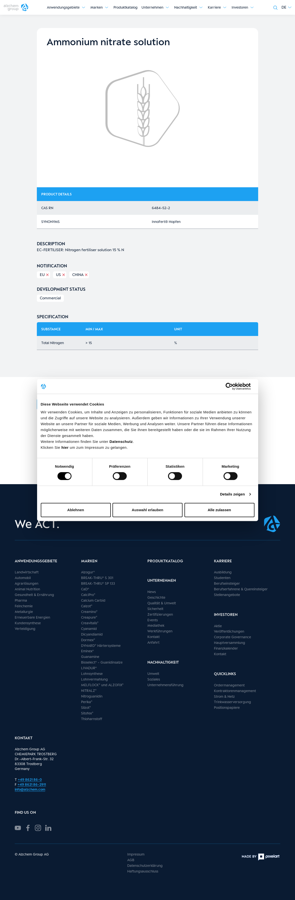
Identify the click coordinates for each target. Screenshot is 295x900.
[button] (286, 7)
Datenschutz (121, 441)
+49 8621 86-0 (30, 779)
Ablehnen (75, 510)
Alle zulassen (219, 510)
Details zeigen (232, 494)
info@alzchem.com (30, 789)
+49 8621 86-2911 (31, 784)
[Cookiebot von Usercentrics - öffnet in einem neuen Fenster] (232, 386)
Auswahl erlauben (147, 510)
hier (65, 447)
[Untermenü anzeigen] (83, 7)
